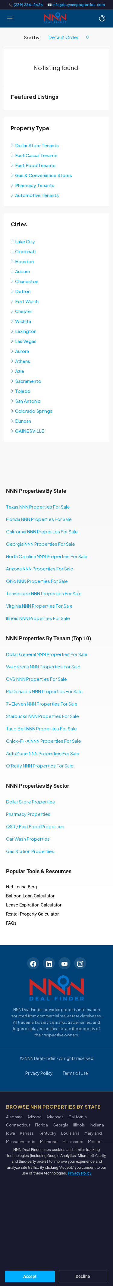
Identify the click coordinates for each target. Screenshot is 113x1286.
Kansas (27, 1133)
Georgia (60, 1125)
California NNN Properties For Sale (42, 531)
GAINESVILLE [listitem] (27, 431)
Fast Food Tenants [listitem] (33, 165)
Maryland (93, 1133)
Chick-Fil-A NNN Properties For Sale (43, 741)
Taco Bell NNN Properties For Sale (41, 728)
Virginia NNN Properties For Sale (39, 606)
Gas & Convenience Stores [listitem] (41, 175)
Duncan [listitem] (21, 421)
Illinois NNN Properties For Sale (38, 618)
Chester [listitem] (21, 311)
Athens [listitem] (20, 361)
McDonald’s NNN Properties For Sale (44, 691)
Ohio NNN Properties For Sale (37, 581)
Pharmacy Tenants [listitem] (32, 185)
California (77, 1116)
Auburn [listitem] (20, 271)
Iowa (10, 1133)
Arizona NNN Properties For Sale (39, 568)
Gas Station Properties (30, 851)
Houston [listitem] (22, 261)
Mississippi (72, 1141)
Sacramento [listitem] (26, 381)
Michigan (49, 1141)
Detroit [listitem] (21, 291)
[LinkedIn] (49, 963)
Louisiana (70, 1133)
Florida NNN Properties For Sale (39, 519)
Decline (83, 1276)
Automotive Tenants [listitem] (35, 195)
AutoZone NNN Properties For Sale (42, 753)
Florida (41, 1125)
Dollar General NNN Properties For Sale (46, 654)
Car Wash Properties (28, 839)
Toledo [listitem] (20, 391)
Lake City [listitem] (23, 241)
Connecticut (18, 1125)
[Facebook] (33, 963)
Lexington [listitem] (23, 331)
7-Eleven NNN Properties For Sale (41, 703)
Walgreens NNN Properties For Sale (43, 666)
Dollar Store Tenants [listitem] (35, 145)
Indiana (97, 1125)
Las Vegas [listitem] (23, 341)
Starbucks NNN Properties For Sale (42, 716)
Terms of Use (75, 1073)
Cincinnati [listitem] (23, 251)
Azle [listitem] (17, 371)
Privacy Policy (39, 1073)
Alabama (14, 1116)
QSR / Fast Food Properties (35, 826)
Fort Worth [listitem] (25, 301)
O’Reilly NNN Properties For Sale (40, 765)
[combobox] (69, 37)
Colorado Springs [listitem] (31, 411)
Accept (29, 1276)
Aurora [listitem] (20, 351)
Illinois (79, 1125)
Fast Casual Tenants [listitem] (34, 155)
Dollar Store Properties (30, 801)
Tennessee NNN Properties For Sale (44, 593)
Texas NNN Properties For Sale (38, 506)
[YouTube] (64, 963)
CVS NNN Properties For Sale (36, 679)
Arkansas (55, 1116)
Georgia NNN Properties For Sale (40, 544)
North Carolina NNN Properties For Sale (46, 556)
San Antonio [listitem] (26, 401)
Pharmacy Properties (28, 814)
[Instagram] (80, 963)
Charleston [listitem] (24, 281)
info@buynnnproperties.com (78, 4)
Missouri (96, 1141)
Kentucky (47, 1133)
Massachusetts (20, 1141)
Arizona (34, 1116)
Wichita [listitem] (21, 321)
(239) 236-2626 (28, 4)
